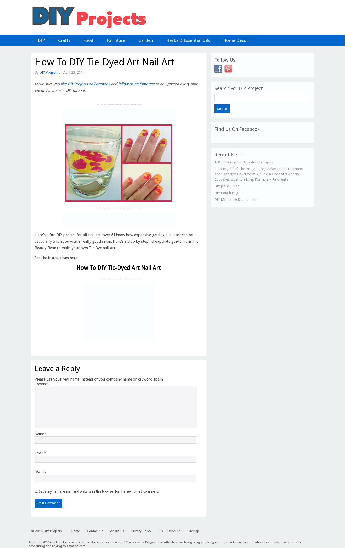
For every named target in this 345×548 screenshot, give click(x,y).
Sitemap (193, 531)
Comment (42, 384)
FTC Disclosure (169, 531)
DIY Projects (49, 72)
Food (88, 40)
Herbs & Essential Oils (188, 40)
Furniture (116, 40)
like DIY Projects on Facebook (85, 84)
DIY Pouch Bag (226, 193)
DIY (41, 40)
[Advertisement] (119, 114)
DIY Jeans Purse (227, 186)
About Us (117, 531)
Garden (145, 40)
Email (40, 453)
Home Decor (235, 40)
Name (41, 434)
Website (40, 472)
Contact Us (95, 531)
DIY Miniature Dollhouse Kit (237, 199)
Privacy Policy (141, 531)
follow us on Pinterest (136, 84)
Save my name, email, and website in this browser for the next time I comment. (99, 491)
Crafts (64, 40)
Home (75, 531)
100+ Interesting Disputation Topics (243, 162)
